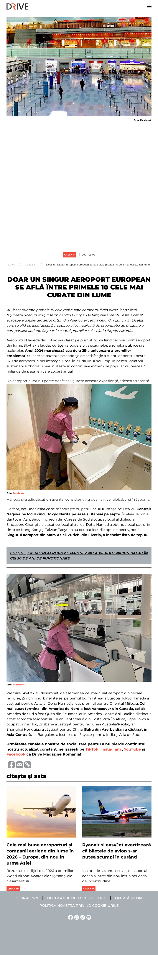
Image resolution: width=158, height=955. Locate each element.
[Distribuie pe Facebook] (11, 764)
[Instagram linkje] (76, 917)
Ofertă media (129, 898)
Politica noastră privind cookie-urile (79, 906)
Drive (11, 264)
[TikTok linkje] (82, 917)
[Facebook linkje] (70, 917)
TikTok (92, 749)
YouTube (132, 749)
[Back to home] (17, 6)
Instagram (111, 749)
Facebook (18, 493)
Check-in (69, 254)
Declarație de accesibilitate (76, 898)
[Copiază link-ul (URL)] (27, 764)
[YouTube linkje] (88, 917)
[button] (149, 6)
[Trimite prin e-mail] (19, 764)
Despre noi (27, 898)
